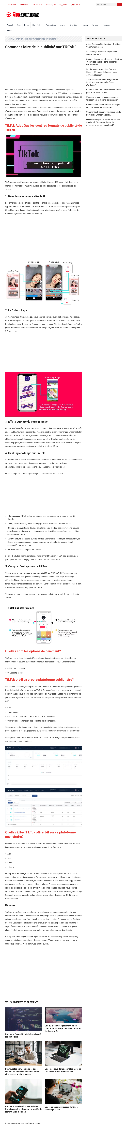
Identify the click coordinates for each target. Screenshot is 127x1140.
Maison (85, 25)
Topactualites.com (13, 1123)
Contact (38, 1123)
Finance (107, 25)
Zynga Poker (75, 4)
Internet (19, 39)
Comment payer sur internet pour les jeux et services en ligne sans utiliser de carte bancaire (104, 62)
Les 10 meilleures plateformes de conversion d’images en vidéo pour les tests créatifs (63, 1028)
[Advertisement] (43, 69)
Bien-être (73, 25)
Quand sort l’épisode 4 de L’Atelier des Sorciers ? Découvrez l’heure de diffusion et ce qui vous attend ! (103, 122)
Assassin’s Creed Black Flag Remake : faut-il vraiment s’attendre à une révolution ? (102, 82)
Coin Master (11, 4)
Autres (9, 31)
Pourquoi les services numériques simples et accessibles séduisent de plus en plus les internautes (22, 1071)
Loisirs (62, 25)
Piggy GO (63, 4)
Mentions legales (27, 1123)
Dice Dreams (37, 4)
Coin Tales (24, 4)
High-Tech (36, 25)
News (26, 25)
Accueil (10, 25)
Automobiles (51, 25)
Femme (95, 25)
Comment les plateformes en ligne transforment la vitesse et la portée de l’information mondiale (23, 1109)
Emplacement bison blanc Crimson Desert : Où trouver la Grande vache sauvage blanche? (101, 72)
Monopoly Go (51, 4)
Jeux (18, 25)
